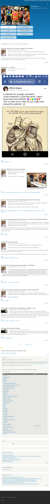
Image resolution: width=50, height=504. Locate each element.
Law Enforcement (25, 27)
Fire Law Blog (5, 411)
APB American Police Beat (7, 424)
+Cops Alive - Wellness (6, 425)
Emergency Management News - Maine (9, 386)
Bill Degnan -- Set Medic (8, 37)
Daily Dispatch (5, 408)
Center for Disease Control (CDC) (8, 388)
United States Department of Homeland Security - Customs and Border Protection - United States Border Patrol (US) (21, 456)
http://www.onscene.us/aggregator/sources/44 (39, 363)
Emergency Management (25, 30)
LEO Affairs (4, 422)
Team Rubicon (5, 413)
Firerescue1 (5, 433)
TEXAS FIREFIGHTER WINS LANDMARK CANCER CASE (13, 482)
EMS (8, 30)
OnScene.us (35, 6)
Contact (2, 500)
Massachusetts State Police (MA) (7, 454)
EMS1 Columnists (6, 391)
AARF (4, 405)
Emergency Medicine (4, 161)
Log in (47, 3)
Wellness (7, 320)
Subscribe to (1, 347)
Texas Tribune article (6, 58)
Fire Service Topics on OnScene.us (8, 427)
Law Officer (4, 394)
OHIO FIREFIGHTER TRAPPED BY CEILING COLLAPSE (12, 477)
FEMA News (5, 378)
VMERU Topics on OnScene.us (8, 400)
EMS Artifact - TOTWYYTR (7, 397)
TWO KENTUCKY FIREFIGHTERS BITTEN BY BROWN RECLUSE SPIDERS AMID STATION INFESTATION (21, 478)
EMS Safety (20, 210)
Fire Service (3, 192)
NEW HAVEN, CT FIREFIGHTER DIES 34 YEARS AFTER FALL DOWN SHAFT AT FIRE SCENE (19, 481)
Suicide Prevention (4, 282)
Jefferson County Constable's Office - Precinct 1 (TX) (11, 458)
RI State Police (5, 414)
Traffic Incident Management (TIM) (34, 192)
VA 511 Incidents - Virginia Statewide (8, 419)
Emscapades (5, 375)
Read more (46, 62)
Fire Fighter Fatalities (6, 402)
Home (8, 27)
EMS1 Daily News (6, 389)
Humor (10, 161)
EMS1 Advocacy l (5, 392)
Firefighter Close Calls (6, 377)
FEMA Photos (5, 380)
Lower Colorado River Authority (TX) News (9, 383)
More (48, 354)
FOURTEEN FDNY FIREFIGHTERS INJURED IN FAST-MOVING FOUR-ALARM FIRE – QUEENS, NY (20, 483)
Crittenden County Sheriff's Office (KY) (9, 457)
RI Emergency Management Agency (8, 416)
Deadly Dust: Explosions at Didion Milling (9, 353)
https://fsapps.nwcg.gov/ (6, 469)
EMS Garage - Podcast (6, 399)
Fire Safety (3, 211)
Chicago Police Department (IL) (7, 461)
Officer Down (5, 403)
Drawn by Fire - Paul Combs (7, 430)
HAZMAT (7, 300)
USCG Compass (5, 410)
